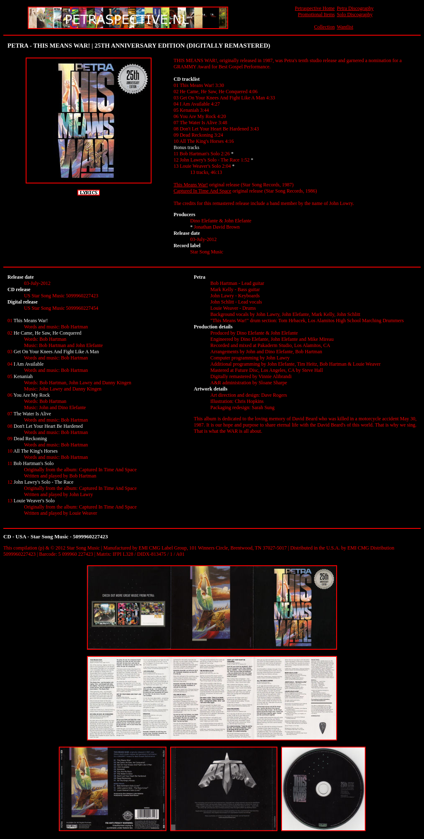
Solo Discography (354, 14)
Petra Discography (355, 8)
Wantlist (345, 27)
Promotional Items (316, 14)
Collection (324, 27)
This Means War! (190, 185)
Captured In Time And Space (202, 191)
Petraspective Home (315, 8)
